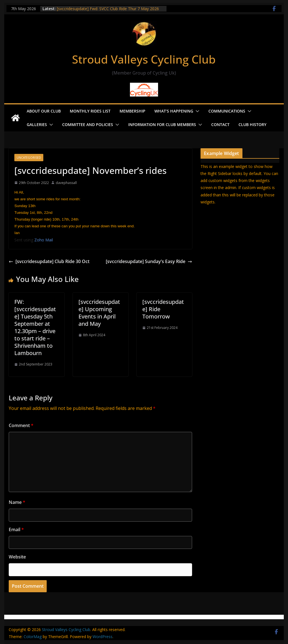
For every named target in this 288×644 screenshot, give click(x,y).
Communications (226, 111)
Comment (21, 425)
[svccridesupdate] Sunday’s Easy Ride (149, 261)
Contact (220, 124)
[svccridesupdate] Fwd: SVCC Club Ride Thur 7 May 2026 (108, 8)
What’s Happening (173, 111)
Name (17, 502)
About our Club (44, 111)
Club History (252, 124)
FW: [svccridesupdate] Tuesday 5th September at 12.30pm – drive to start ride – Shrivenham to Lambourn (35, 327)
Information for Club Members (162, 124)
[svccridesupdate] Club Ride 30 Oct (49, 261)
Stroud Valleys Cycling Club (144, 59)
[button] (196, 111)
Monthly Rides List (90, 111)
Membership (132, 111)
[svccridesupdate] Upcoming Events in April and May (99, 312)
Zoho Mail (43, 240)
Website (17, 557)
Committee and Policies (87, 124)
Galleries (37, 124)
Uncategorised (29, 158)
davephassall (66, 182)
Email (16, 529)
